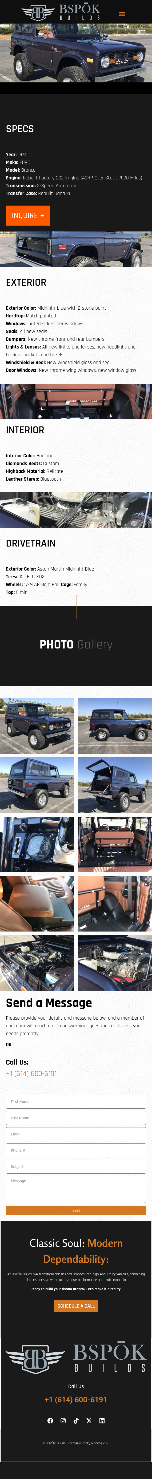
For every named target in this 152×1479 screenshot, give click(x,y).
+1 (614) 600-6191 (31, 1073)
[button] (122, 13)
